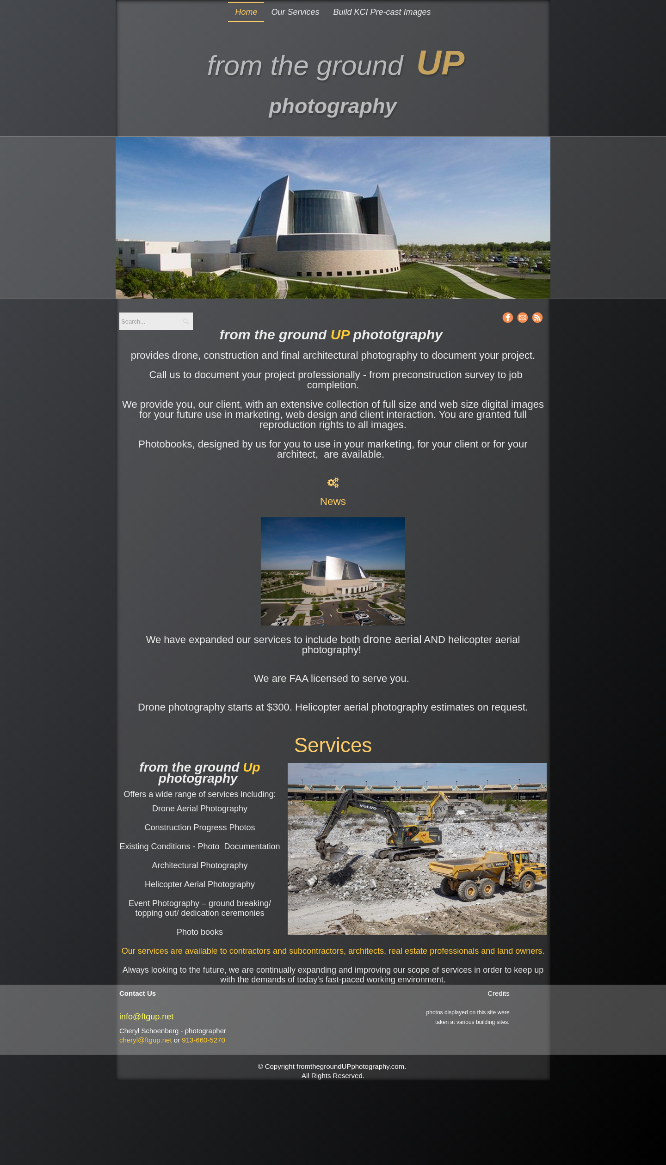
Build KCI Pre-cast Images (382, 12)
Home (246, 12)
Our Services (295, 12)
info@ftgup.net (146, 1016)
